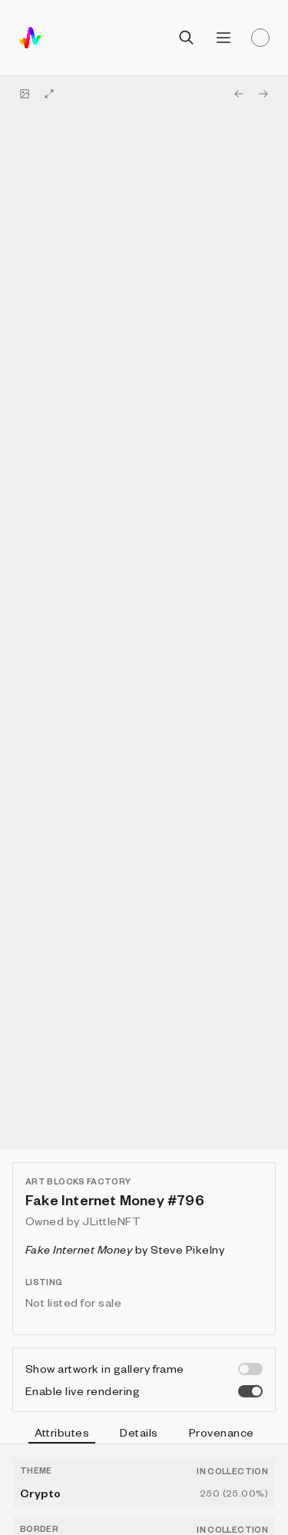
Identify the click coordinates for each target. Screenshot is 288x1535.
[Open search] (186, 37)
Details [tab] (138, 1432)
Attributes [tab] (62, 1434)
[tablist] (144, 1434)
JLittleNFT (111, 1221)
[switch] (250, 1369)
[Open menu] (223, 37)
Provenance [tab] (221, 1432)
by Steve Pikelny (124, 1249)
